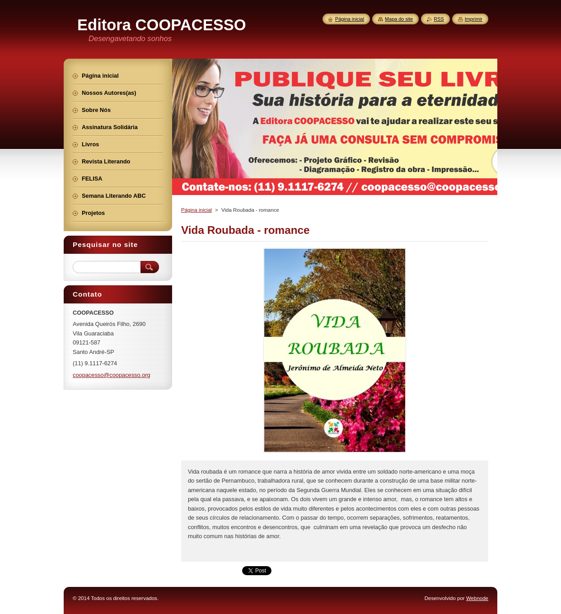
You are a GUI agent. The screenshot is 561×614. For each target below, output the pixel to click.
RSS (439, 19)
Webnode (477, 598)
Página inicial (196, 210)
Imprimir (473, 19)
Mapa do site (399, 19)
